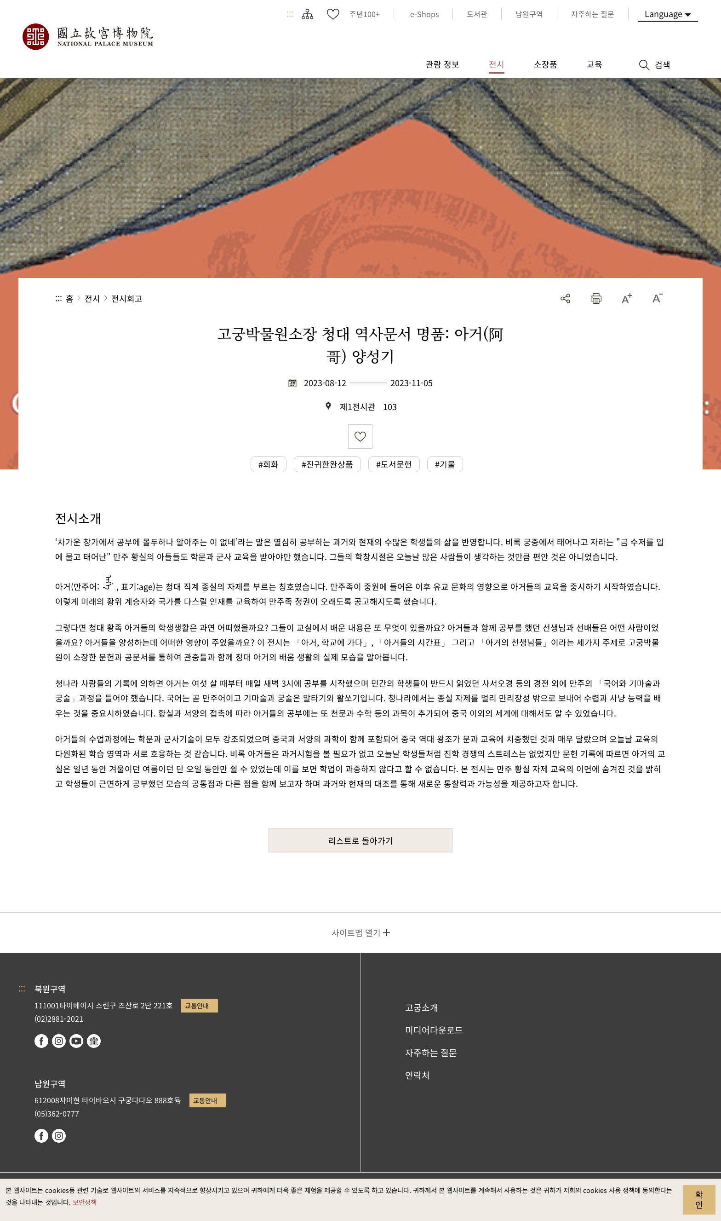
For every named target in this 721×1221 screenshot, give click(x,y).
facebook (41, 1041)
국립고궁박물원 (87, 37)
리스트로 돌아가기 (360, 840)
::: (289, 14)
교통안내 (197, 1005)
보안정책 (85, 1202)
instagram (59, 1041)
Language (663, 13)
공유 (565, 298)
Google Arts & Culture (94, 1041)
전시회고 (127, 298)
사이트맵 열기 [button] (356, 932)
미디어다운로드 (434, 1030)
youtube (76, 1041)
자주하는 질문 (431, 1052)
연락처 (417, 1075)
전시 (92, 298)
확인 (699, 1199)
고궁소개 (421, 1007)
